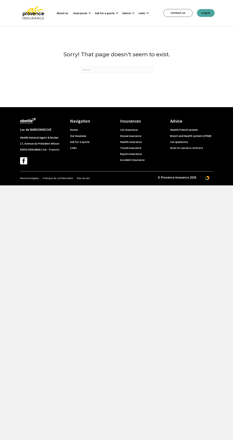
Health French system (184, 129)
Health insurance (131, 142)
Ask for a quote (104, 13)
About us (62, 13)
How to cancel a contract (186, 148)
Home (74, 129)
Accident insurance (132, 160)
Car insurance (129, 129)
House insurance (130, 136)
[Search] (116, 69)
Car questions (179, 142)
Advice (126, 13)
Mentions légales (29, 178)
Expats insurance (131, 154)
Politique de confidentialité (58, 178)
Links (142, 13)
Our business (78, 136)
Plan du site (83, 178)
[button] (89, 13)
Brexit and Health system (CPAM (190, 136)
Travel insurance (130, 148)
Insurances (80, 13)
